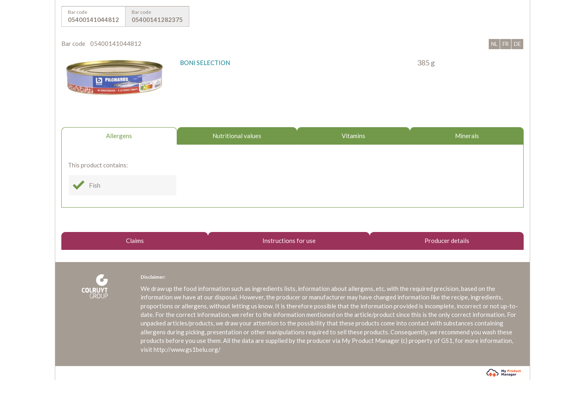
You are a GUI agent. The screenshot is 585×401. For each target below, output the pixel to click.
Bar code (93, 16)
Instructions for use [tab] (289, 240)
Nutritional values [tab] (236, 135)
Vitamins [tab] (353, 135)
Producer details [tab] (447, 240)
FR (506, 44)
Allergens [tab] (119, 135)
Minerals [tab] (467, 135)
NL (494, 44)
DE (517, 44)
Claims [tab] (135, 240)
